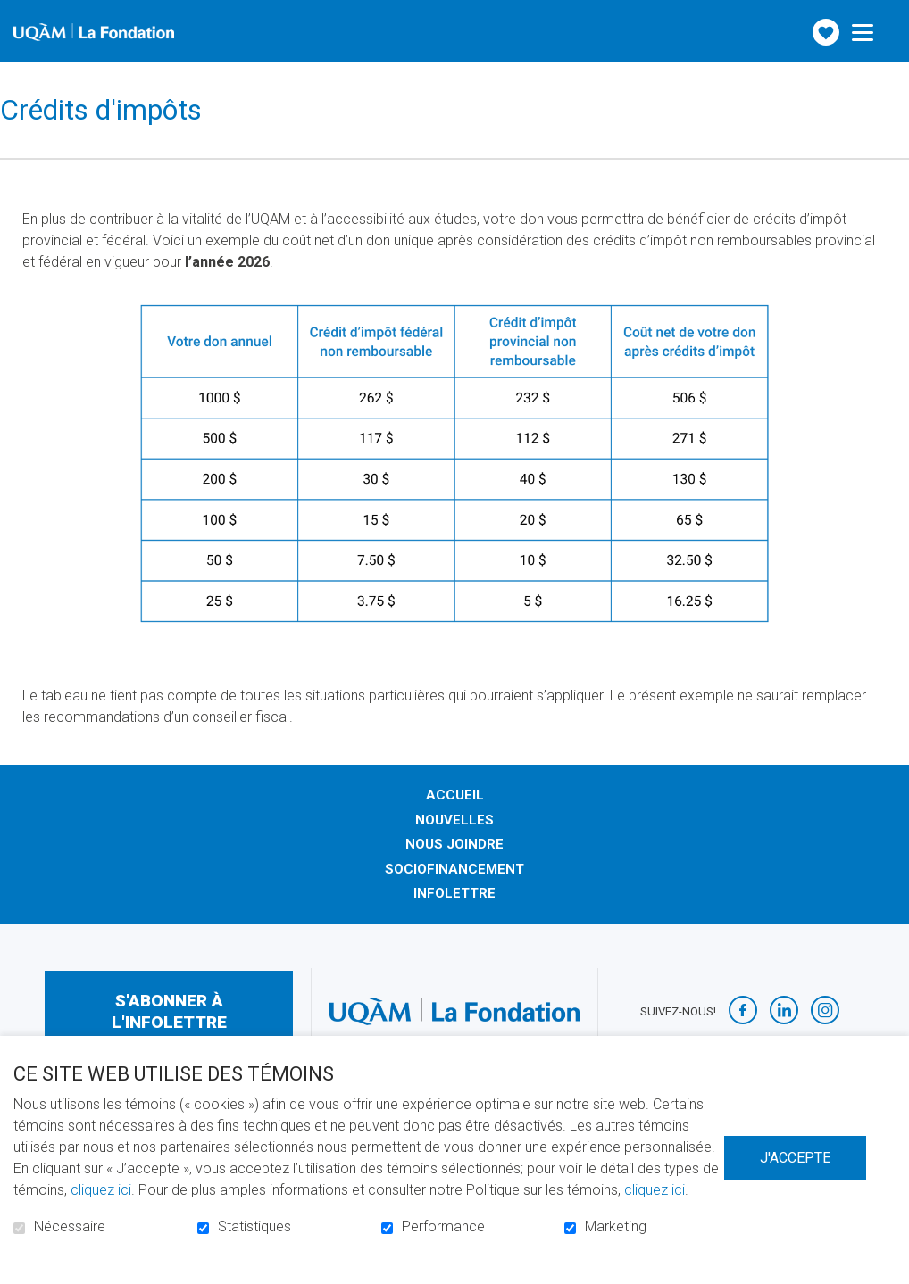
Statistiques (254, 1227)
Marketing (615, 1227)
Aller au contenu (13, 13)
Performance (443, 1227)
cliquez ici (101, 1189)
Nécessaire (69, 1227)
